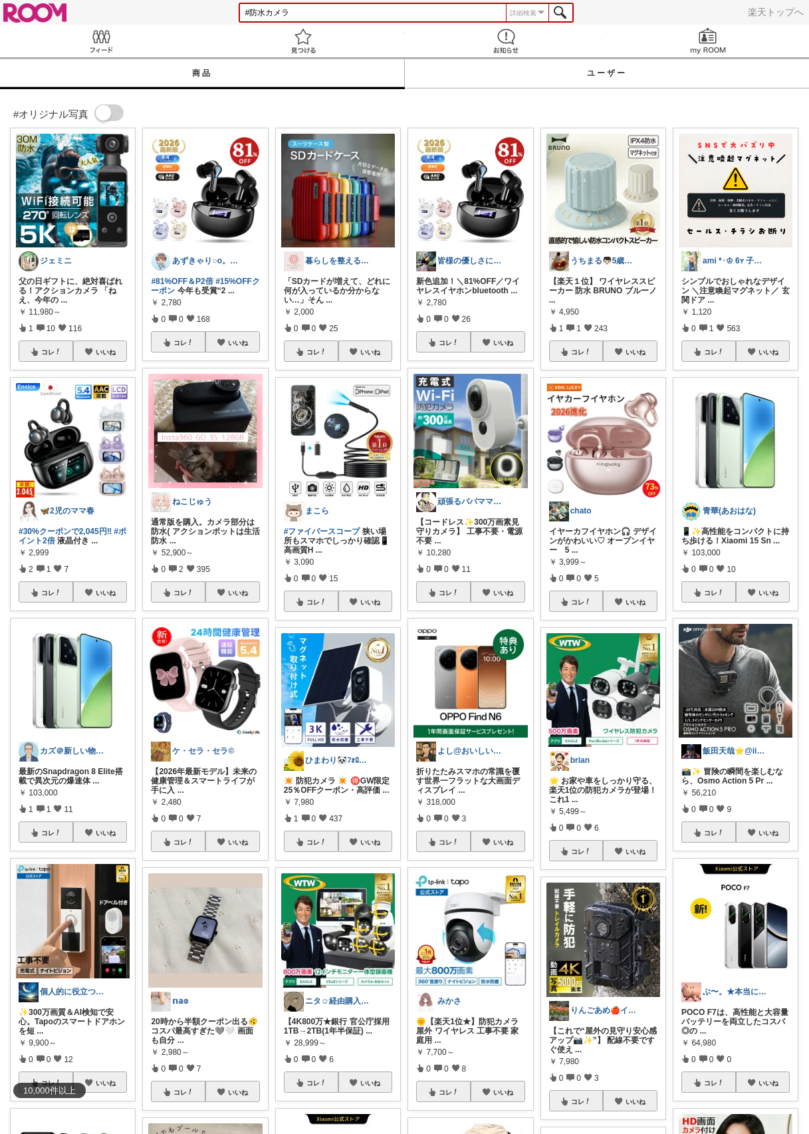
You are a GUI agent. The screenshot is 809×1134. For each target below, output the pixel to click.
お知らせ (506, 41)
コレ (51, 352)
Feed (101, 41)
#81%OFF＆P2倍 (182, 281)
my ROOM (708, 41)
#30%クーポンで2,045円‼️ (65, 531)
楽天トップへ (776, 12)
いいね (106, 352)
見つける (303, 41)
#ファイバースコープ (322, 531)
